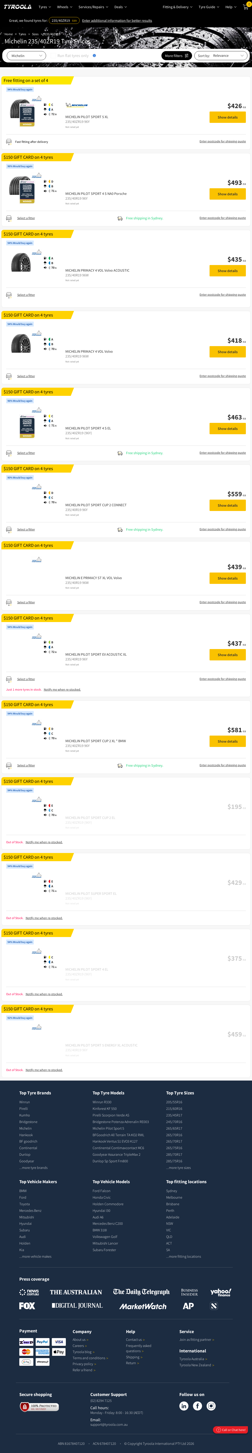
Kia (21, 1249)
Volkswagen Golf (105, 1236)
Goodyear (26, 1161)
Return (131, 1363)
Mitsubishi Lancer (105, 1243)
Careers (78, 1345)
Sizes (35, 34)
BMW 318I (100, 1230)
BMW (23, 1190)
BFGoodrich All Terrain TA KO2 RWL (118, 1135)
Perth (170, 1210)
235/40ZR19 (52, 34)
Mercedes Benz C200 (108, 1223)
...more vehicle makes (35, 1256)
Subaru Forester (104, 1249)
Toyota (24, 1204)
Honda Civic (102, 1197)
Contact (135, 1339)
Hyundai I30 (101, 1210)
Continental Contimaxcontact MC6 (118, 1148)
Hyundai (25, 1223)
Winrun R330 (102, 1102)
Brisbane (172, 1204)
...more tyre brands (33, 1167)
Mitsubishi (26, 1217)
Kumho (24, 1115)
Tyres (22, 34)
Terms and (90, 1358)
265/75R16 (174, 1148)
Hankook (26, 1135)
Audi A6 (98, 1217)
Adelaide (172, 1217)
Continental (28, 1148)
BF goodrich (28, 1141)
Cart (249, 5)
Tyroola (84, 1351)
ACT (169, 1243)
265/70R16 (174, 1135)
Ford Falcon (102, 1190)
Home (9, 34)
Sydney (171, 1190)
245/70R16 (174, 1121)
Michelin (25, 1128)
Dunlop (24, 1154)
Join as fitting (196, 1339)
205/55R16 (174, 1102)
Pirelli (23, 1108)
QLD (169, 1236)
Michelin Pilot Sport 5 (108, 1128)
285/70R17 (174, 1154)
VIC (168, 1230)
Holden (24, 1243)
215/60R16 (174, 1108)
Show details (228, 117)
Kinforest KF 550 (105, 1108)
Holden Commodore (108, 1204)
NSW (169, 1223)
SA (168, 1249)
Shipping (132, 1357)
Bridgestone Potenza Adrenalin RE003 (121, 1121)
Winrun (24, 1102)
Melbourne (174, 1197)
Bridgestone (28, 1121)
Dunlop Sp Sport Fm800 (110, 1161)
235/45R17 (174, 1115)
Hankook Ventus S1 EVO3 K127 (115, 1141)
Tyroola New (196, 1365)
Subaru (24, 1230)
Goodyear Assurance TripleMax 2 (117, 1154)
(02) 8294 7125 (101, 1400)
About (81, 1339)
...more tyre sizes (178, 1167)
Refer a (84, 1370)
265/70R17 (174, 1141)
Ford (22, 1197)
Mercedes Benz (30, 1210)
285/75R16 (174, 1161)
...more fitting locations (183, 1256)
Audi (22, 1236)
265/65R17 (174, 1128)
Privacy (84, 1363)
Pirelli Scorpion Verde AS (111, 1115)
